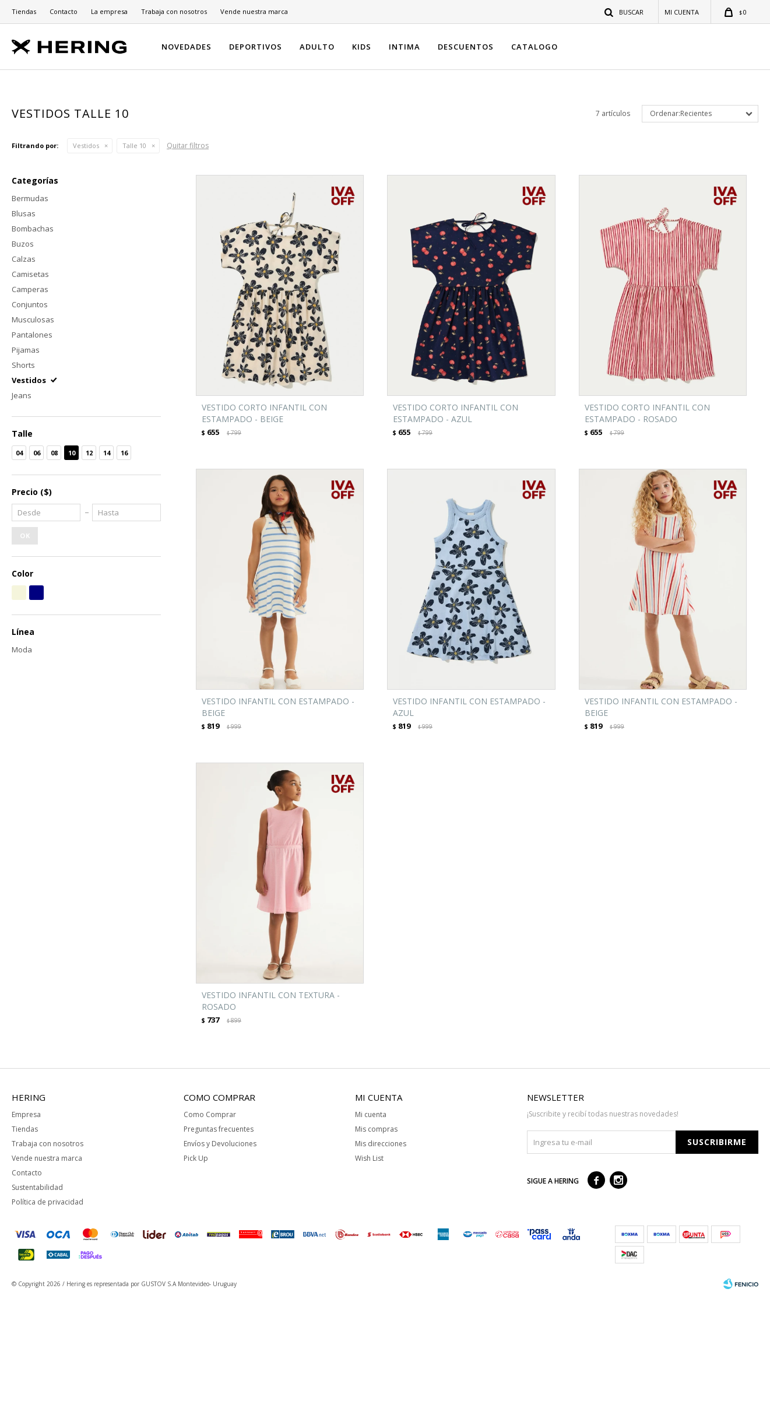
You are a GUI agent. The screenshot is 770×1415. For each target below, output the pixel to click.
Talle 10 (134, 262)
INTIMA (404, 46)
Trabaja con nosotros (174, 11)
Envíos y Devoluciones (220, 1260)
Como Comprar (210, 1231)
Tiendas (24, 11)
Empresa (26, 1231)
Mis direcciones (380, 1260)
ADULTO (317, 46)
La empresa (109, 11)
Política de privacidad (47, 1318)
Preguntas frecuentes (219, 1246)
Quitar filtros (188, 262)
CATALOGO (534, 46)
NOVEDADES (186, 46)
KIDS (361, 46)
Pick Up (196, 1275)
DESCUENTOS (466, 46)
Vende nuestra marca (254, 11)
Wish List (369, 1275)
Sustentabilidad (37, 1304)
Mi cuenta (370, 1231)
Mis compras (376, 1246)
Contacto (64, 11)
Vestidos (86, 262)
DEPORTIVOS (255, 46)
